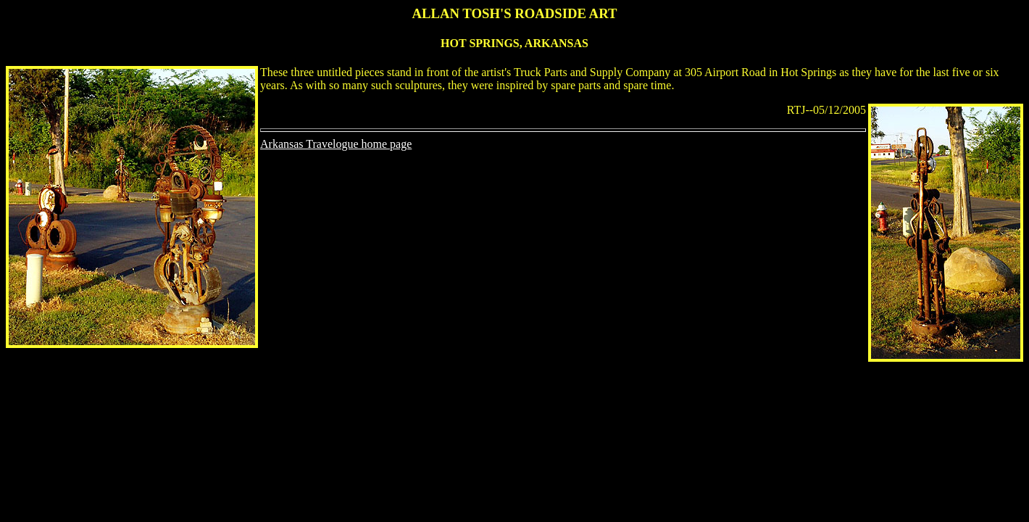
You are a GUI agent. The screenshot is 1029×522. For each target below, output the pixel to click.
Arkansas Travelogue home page (336, 144)
